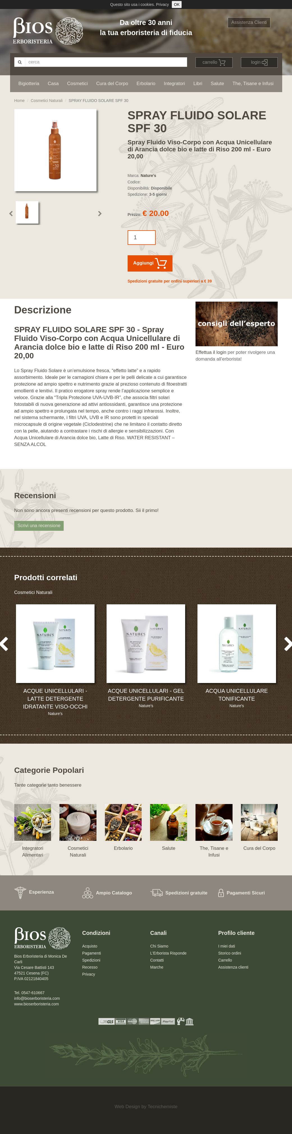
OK (177, 4)
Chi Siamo (159, 946)
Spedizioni (91, 960)
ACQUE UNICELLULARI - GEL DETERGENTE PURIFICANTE (146, 695)
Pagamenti (91, 953)
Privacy (162, 4)
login (259, 62)
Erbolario (146, 83)
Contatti (157, 960)
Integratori (174, 83)
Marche (157, 967)
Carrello (225, 960)
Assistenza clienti (233, 967)
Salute (217, 83)
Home (19, 100)
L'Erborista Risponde (168, 953)
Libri (198, 83)
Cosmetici (77, 83)
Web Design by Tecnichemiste (145, 1106)
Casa (53, 83)
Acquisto (89, 946)
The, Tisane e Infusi (253, 83)
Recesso (89, 967)
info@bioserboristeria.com (37, 998)
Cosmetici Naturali (47, 100)
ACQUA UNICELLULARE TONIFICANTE (237, 695)
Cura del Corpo (112, 83)
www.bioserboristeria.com (36, 1004)
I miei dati (226, 946)
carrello (214, 62)
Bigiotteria (29, 83)
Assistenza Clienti (249, 22)
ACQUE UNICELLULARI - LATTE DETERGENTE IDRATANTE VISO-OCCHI (55, 699)
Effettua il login (211, 352)
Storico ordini (229, 953)
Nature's (148, 175)
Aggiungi (150, 263)
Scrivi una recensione (39, 525)
